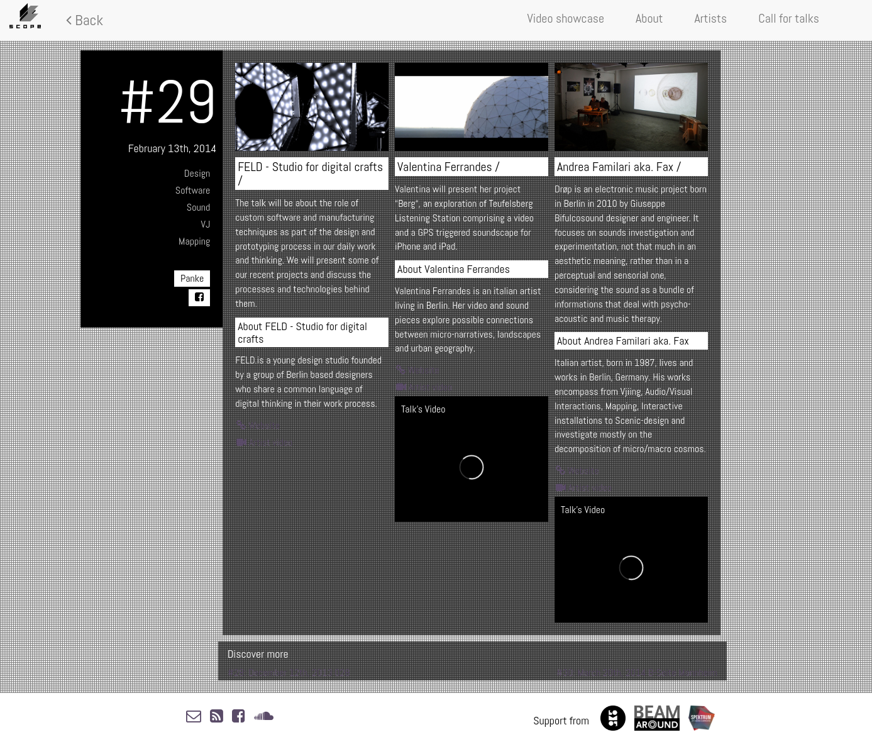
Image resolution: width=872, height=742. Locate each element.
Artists (711, 18)
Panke (192, 278)
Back (84, 20)
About (649, 18)
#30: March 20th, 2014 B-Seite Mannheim (636, 672)
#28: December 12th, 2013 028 (289, 672)
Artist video (264, 442)
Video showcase (565, 18)
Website (258, 425)
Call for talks (788, 18)
